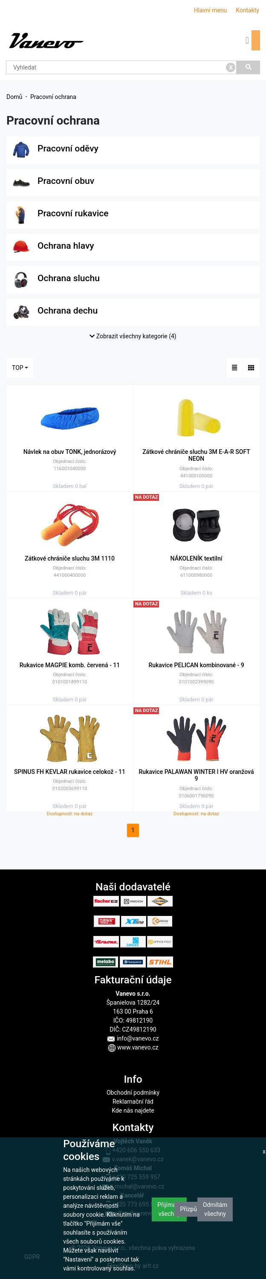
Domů (14, 96)
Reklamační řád (133, 1101)
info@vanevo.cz (133, 1038)
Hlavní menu (210, 10)
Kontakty (247, 10)
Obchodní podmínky (133, 1092)
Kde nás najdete (133, 1110)
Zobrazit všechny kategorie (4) (133, 336)
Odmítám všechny (215, 1209)
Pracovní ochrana (53, 96)
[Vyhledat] (248, 67)
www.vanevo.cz (133, 1047)
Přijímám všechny (169, 1209)
